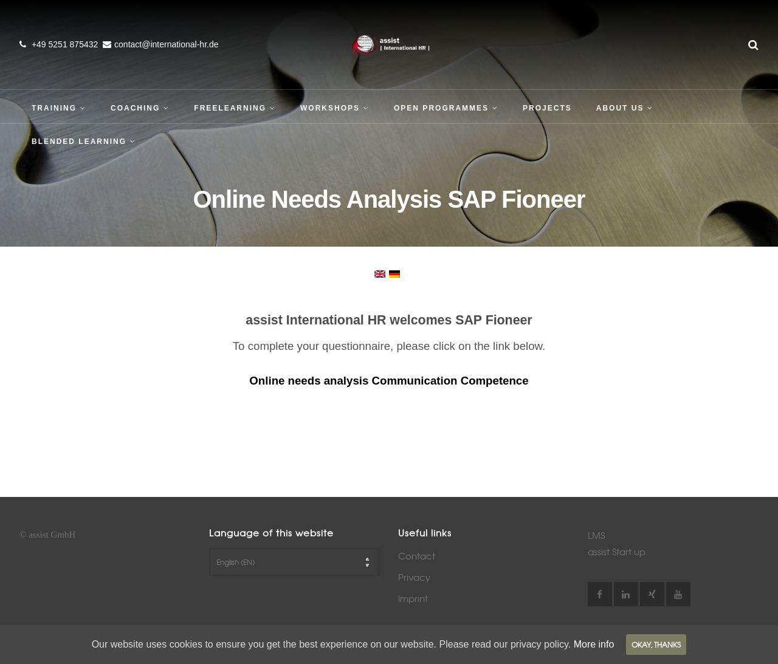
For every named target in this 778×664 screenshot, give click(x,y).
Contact (416, 556)
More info (594, 644)
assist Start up (616, 551)
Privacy (414, 577)
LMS (596, 535)
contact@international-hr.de (166, 44)
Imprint (413, 598)
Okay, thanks (656, 644)
